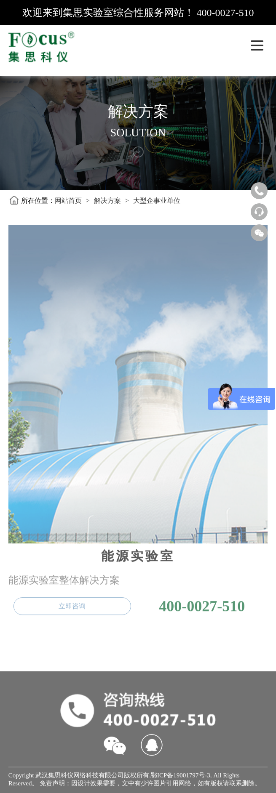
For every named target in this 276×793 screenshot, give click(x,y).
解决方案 (107, 200)
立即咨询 (72, 604)
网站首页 (68, 200)
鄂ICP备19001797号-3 (180, 776)
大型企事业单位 (156, 200)
